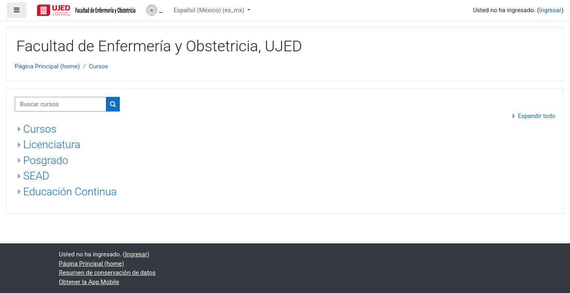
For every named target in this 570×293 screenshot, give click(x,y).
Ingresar (550, 10)
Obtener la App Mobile (89, 282)
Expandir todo (536, 116)
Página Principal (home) (47, 66)
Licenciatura (51, 144)
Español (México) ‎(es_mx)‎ (210, 10)
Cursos (98, 66)
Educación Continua (70, 192)
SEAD (36, 176)
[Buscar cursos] (60, 104)
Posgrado (45, 160)
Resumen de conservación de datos (107, 272)
